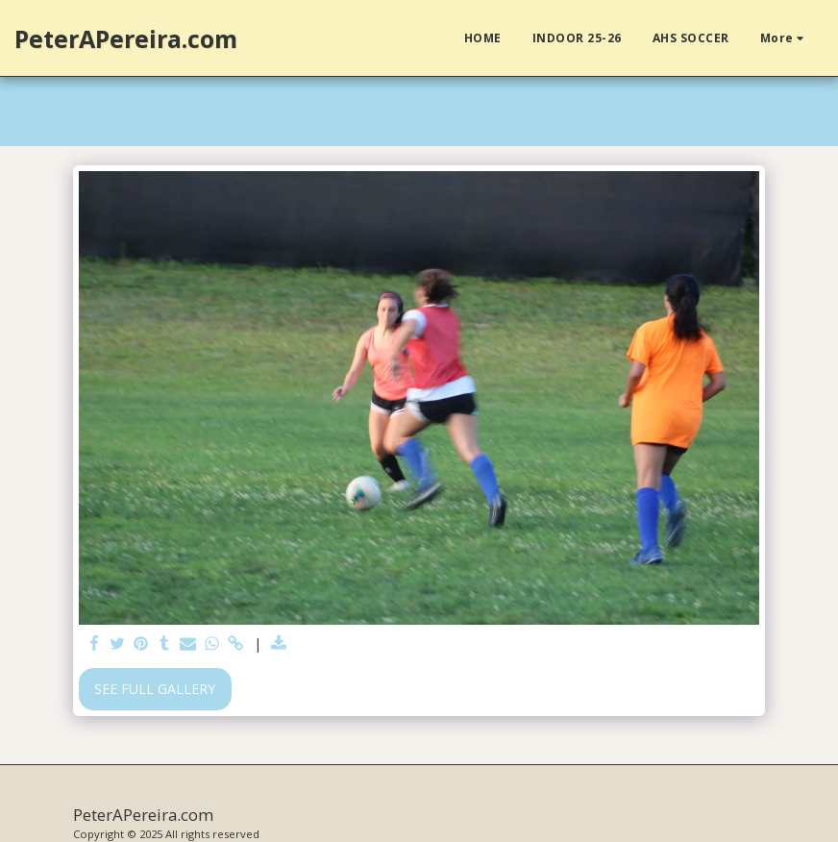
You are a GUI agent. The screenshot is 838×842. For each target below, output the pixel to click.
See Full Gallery (154, 689)
